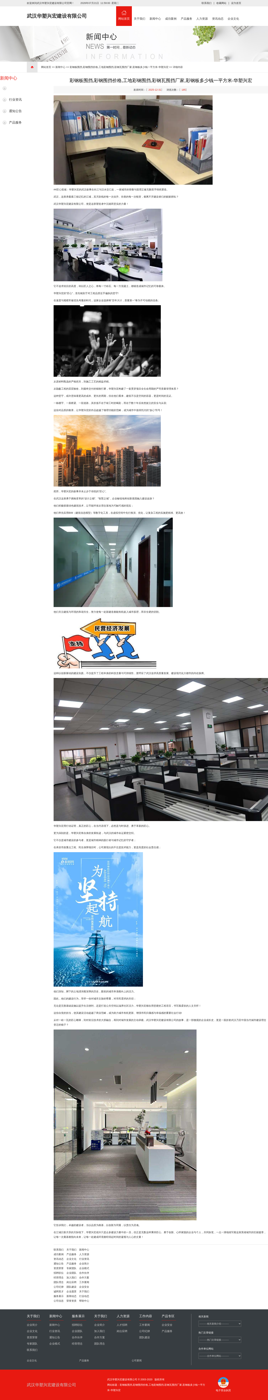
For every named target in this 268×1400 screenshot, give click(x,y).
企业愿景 (71, 1291)
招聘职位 (59, 1272)
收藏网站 (221, 3)
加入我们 (71, 1277)
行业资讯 (15, 99)
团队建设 (71, 1286)
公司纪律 (59, 1286)
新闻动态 (71, 1296)
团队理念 (59, 1282)
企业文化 (233, 13)
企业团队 (71, 1272)
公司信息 (59, 1300)
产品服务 (186, 13)
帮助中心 (84, 1300)
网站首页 (124, 13)
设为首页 (236, 3)
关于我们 (140, 13)
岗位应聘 (71, 1282)
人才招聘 (122, 1324)
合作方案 (84, 1277)
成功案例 (171, 13)
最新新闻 (15, 88)
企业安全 (84, 1286)
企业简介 (84, 1263)
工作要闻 (84, 1282)
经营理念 (59, 1277)
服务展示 (59, 1296)
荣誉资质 (71, 1300)
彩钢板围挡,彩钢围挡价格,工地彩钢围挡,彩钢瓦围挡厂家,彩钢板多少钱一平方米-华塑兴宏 (119, 67)
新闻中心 (155, 13)
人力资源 (202, 13)
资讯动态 (218, 13)
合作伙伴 (84, 1272)
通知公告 (15, 111)
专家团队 (71, 1268)
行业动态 (84, 1296)
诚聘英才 (59, 1291)
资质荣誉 (59, 1268)
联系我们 (207, 3)
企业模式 (84, 1268)
